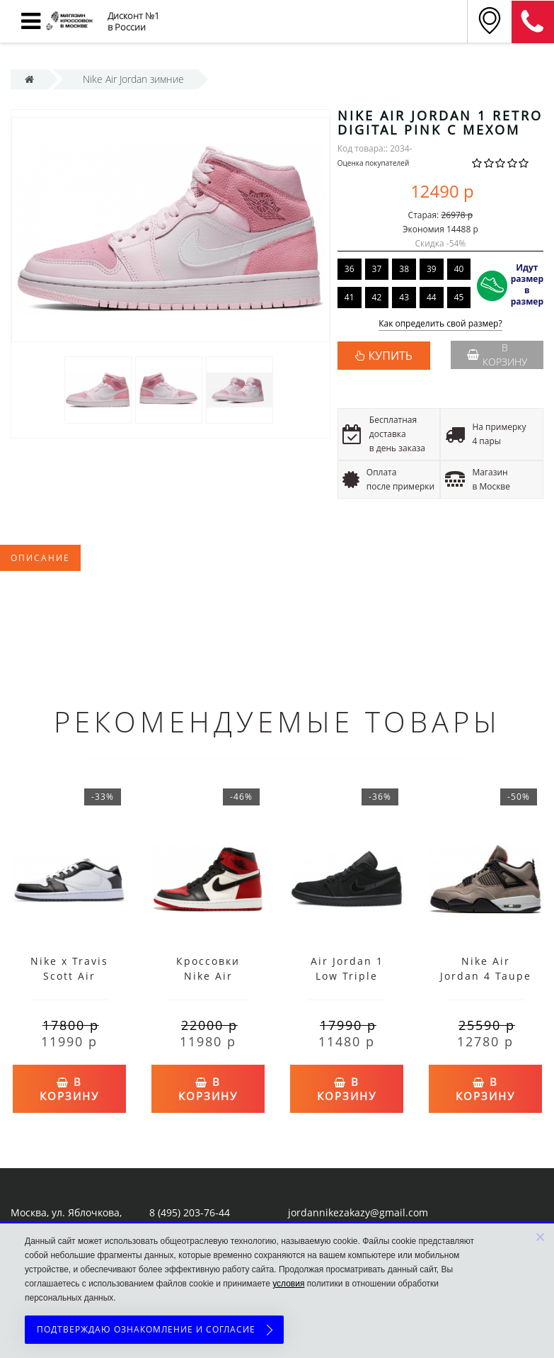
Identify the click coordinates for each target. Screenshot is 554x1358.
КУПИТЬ (390, 356)
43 (404, 297)
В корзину (497, 354)
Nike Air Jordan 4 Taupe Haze (485, 975)
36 (349, 269)
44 (432, 297)
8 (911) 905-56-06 (533, 22)
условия (288, 1284)
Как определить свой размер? (440, 324)
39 (432, 269)
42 (377, 297)
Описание (40, 558)
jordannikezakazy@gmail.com (358, 1212)
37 (377, 269)
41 (349, 297)
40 (459, 269)
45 (459, 297)
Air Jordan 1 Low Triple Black (347, 975)
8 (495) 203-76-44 (189, 1212)
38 (404, 269)
